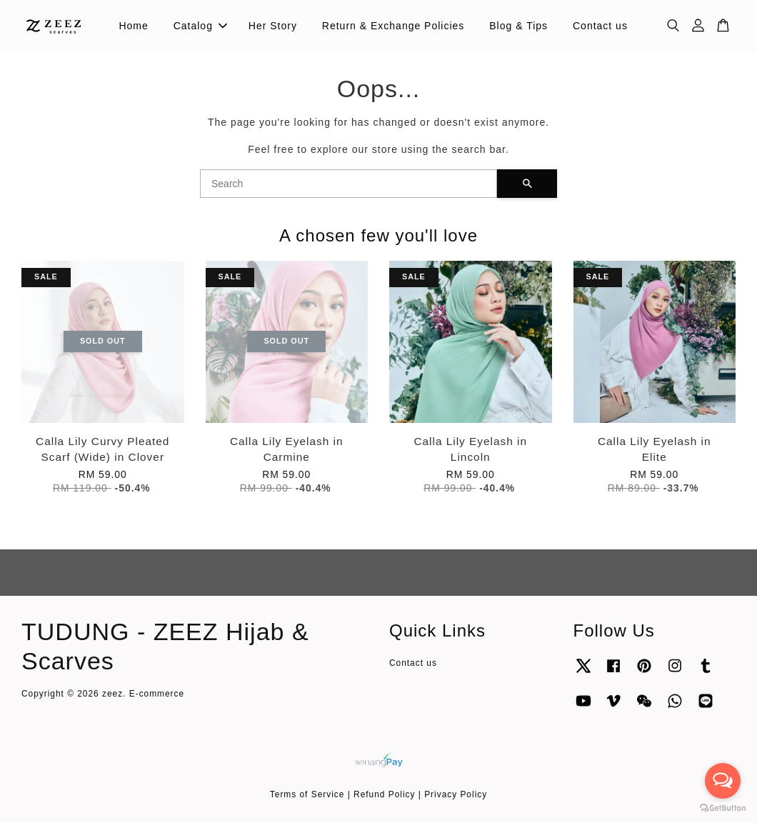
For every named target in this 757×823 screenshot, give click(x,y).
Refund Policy (384, 794)
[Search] (348, 183)
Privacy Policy (455, 794)
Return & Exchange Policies (393, 25)
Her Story (273, 25)
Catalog (200, 25)
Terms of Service (307, 794)
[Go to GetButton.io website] (723, 808)
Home (133, 25)
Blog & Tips (518, 25)
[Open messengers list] (723, 781)
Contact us (600, 25)
